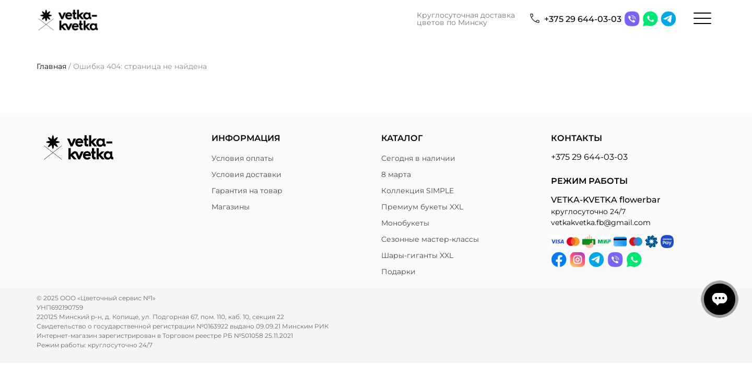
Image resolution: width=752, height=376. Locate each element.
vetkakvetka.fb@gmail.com (601, 222)
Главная (51, 66)
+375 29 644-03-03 (582, 19)
